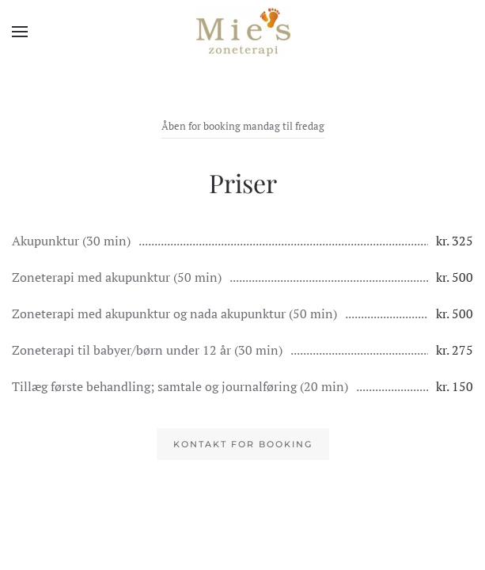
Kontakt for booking (243, 444)
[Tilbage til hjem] (242, 31)
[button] (20, 31)
